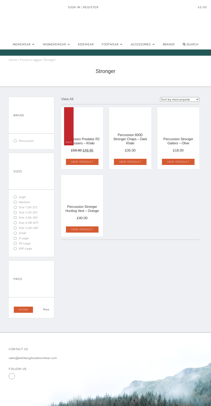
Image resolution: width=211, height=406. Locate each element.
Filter (23, 309)
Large (22, 197)
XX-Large (24, 243)
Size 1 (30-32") (28, 207)
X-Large (24, 238)
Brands (169, 44)
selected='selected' (179, 99)
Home (13, 60)
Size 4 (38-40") (28, 223)
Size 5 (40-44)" (28, 228)
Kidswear (86, 44)
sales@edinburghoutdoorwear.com (33, 358)
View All (67, 99)
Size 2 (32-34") (28, 212)
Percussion (26, 141)
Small (22, 233)
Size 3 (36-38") (28, 217)
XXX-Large (25, 248)
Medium (24, 202)
